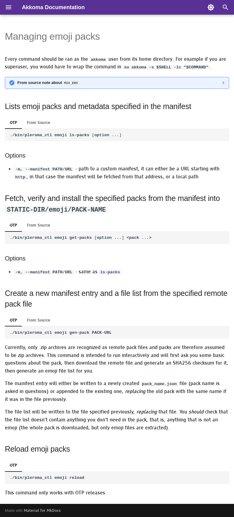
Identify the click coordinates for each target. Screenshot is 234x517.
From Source (38, 122)
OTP (13, 122)
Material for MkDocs (42, 510)
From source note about (48, 82)
